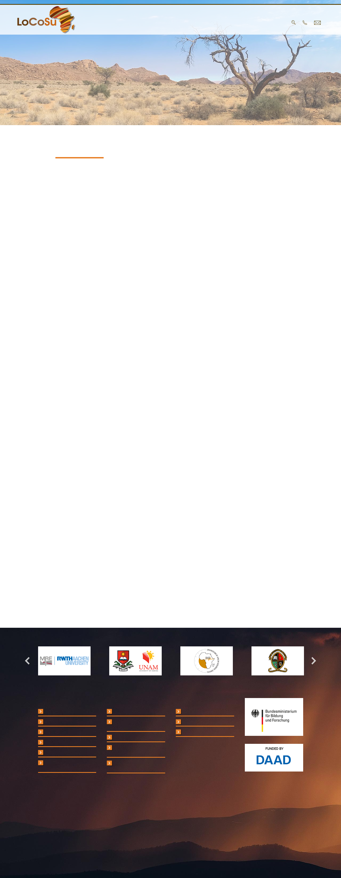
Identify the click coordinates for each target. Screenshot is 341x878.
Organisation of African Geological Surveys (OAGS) (138, 766)
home (101, 23)
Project (126, 23)
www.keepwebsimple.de (106, 594)
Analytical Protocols (62, 732)
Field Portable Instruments (68, 721)
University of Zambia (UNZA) (139, 737)
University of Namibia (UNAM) (132, 724)
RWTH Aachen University (136, 711)
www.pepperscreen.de (101, 577)
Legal (188, 711)
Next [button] (311, 661)
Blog (224, 23)
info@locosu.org (82, 251)
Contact (249, 23)
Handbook (54, 752)
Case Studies (57, 742)
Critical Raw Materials (64, 711)
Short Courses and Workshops (62, 765)
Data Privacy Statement (204, 721)
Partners (156, 23)
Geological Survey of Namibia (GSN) (132, 750)
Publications (194, 23)
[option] (64, 661)
